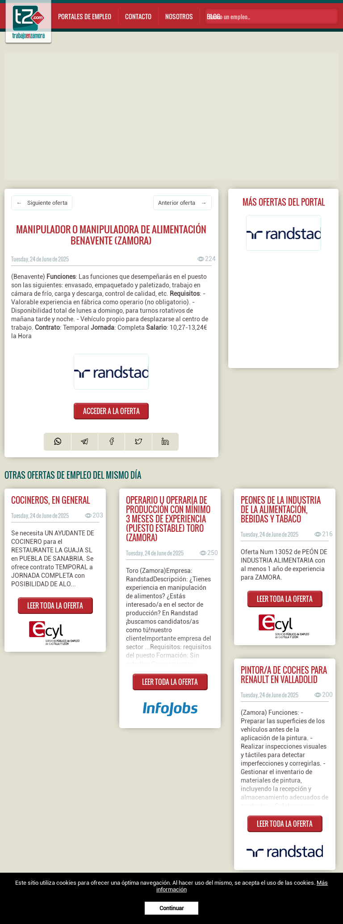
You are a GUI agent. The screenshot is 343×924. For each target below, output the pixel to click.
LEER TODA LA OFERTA (55, 605)
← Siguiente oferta (41, 202)
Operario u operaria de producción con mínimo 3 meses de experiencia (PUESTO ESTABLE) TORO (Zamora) (168, 518)
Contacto (138, 16)
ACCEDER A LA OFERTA (111, 411)
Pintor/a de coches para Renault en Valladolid (284, 674)
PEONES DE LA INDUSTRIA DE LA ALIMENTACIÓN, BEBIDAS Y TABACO (281, 509)
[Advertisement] (173, 115)
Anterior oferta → (182, 202)
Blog (213, 16)
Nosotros (179, 16)
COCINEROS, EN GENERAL (50, 500)
